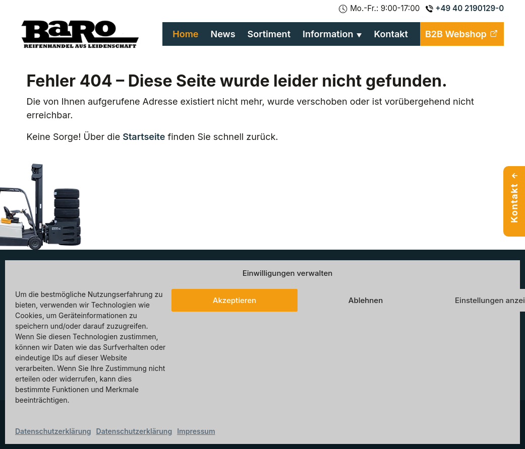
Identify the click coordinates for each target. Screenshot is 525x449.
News (223, 34)
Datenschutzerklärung (53, 431)
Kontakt (391, 34)
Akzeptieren (234, 300)
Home (185, 34)
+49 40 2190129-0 (465, 8)
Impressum (196, 431)
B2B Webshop (462, 34)
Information (328, 34)
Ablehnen (365, 300)
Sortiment (269, 34)
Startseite (144, 136)
